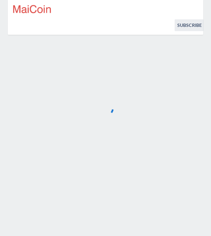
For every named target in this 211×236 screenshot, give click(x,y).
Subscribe (189, 25)
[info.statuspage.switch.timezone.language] (194, 9)
